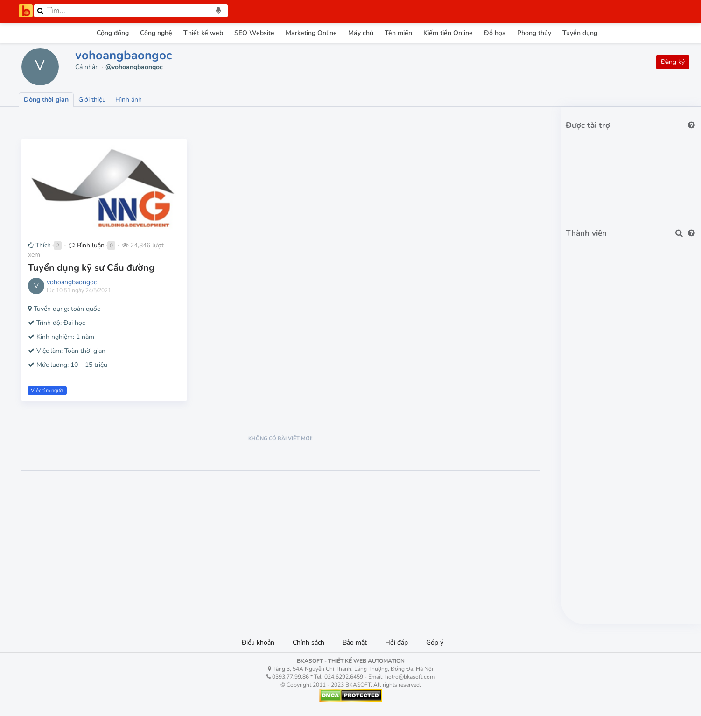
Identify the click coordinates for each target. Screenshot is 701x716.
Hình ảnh (128, 99)
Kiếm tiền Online (448, 32)
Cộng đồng (113, 32)
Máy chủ (360, 32)
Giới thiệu (92, 99)
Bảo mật (355, 642)
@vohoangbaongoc (134, 67)
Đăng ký (673, 61)
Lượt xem (41, 120)
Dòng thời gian (46, 99)
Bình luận (87, 245)
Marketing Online (311, 32)
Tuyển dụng (579, 32)
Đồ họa (495, 32)
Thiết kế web (203, 32)
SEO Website (254, 32)
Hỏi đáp (396, 642)
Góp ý (434, 642)
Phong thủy (534, 32)
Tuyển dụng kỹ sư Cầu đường (91, 267)
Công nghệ (156, 32)
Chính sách (308, 642)
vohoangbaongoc (123, 55)
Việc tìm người (47, 390)
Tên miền (398, 32)
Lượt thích (88, 120)
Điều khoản (258, 642)
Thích (39, 245)
